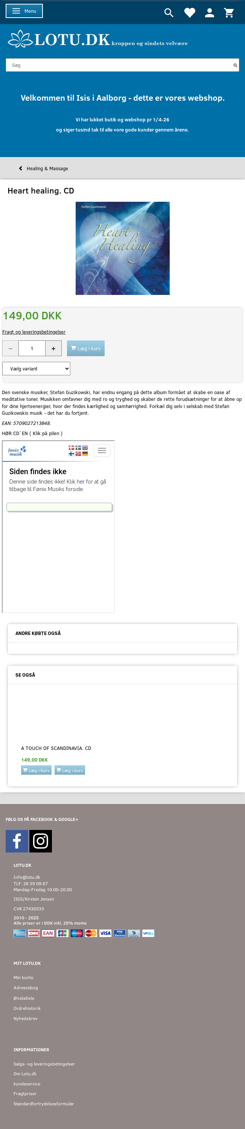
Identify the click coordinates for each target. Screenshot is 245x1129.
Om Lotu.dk (25, 1073)
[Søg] (235, 65)
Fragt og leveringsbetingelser (33, 331)
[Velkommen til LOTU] (98, 37)
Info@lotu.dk (27, 877)
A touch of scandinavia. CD (56, 748)
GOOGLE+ (68, 819)
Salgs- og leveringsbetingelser (44, 1064)
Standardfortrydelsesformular (44, 1103)
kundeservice (27, 1084)
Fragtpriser (25, 1093)
